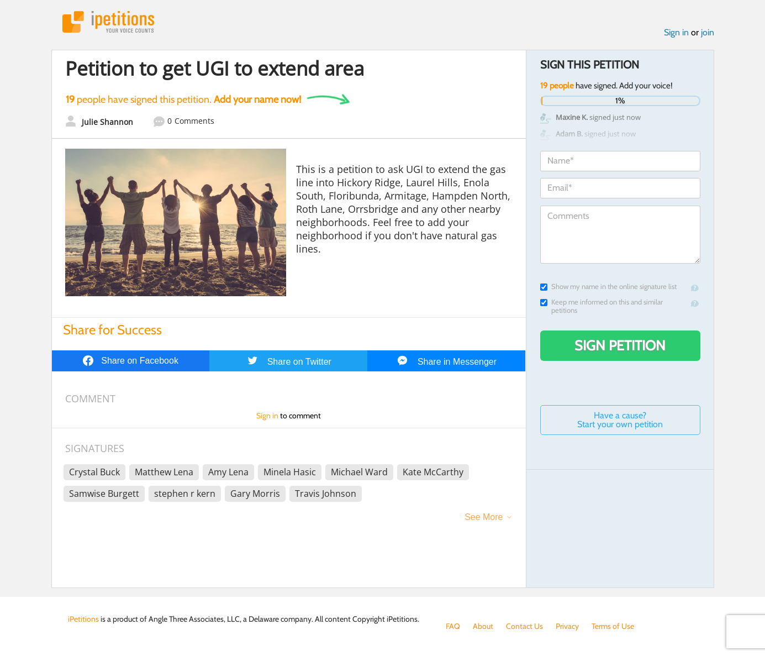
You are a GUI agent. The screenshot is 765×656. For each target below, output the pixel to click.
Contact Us (524, 626)
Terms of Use (613, 626)
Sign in (676, 32)
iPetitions (108, 22)
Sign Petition (620, 345)
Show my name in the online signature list (608, 286)
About (483, 626)
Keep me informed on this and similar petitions (601, 306)
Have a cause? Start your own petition (620, 419)
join (707, 32)
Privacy (567, 626)
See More (484, 517)
